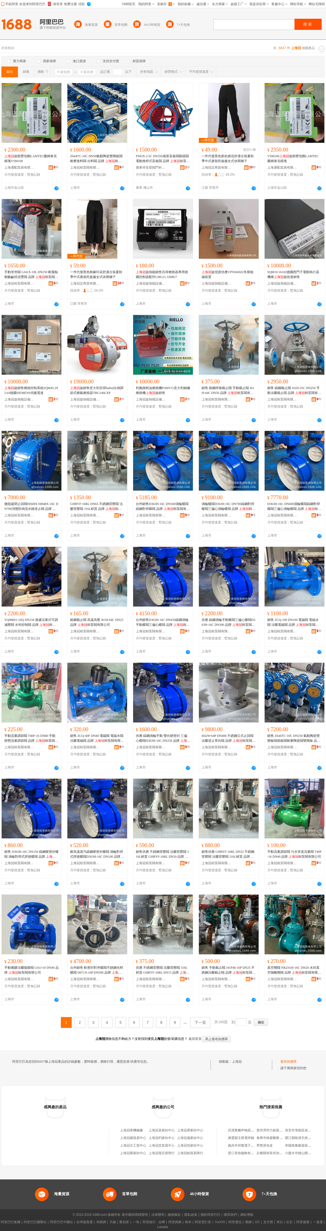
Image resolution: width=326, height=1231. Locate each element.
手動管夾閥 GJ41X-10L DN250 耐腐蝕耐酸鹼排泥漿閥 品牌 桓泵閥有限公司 (31, 274)
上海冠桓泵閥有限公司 (85, 167)
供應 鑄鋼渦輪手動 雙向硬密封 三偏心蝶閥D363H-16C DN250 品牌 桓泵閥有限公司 (163, 738)
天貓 (112, 1222)
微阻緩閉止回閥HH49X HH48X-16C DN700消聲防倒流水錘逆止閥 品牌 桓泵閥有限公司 (31, 506)
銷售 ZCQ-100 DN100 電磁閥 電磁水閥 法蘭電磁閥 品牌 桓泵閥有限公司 (293, 622)
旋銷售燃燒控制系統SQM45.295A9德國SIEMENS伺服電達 (31, 390)
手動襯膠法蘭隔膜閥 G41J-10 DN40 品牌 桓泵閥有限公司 (31, 970)
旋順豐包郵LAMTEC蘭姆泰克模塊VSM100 (30, 158)
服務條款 (174, 1215)
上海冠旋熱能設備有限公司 (151, 283)
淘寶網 (101, 1222)
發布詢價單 (288, 1061)
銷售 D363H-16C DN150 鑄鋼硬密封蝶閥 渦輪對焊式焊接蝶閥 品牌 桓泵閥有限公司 (31, 854)
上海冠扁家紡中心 (190, 1138)
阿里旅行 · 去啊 (154, 1222)
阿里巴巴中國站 (61, 1222)
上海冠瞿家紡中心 (190, 1130)
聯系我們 (230, 1215)
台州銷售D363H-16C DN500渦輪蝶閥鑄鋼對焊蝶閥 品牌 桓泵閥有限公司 (163, 506)
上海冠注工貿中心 (133, 1145)
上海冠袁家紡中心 (162, 1130)
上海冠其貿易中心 (162, 1145)
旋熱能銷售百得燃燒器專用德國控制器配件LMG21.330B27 (162, 274)
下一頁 (200, 1022)
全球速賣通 (84, 1222)
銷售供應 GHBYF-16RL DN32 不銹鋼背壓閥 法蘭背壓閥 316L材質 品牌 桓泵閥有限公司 (228, 854)
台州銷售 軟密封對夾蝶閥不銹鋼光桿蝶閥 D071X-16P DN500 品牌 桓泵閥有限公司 (96, 970)
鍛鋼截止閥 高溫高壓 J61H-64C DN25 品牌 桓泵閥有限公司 (96, 622)
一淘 (136, 1222)
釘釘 (289, 1222)
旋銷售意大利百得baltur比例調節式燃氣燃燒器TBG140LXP (96, 390)
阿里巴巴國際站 (35, 1222)
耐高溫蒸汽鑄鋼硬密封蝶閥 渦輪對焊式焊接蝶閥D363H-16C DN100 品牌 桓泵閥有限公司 (97, 854)
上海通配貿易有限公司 (19, 167)
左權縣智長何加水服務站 (274, 1153)
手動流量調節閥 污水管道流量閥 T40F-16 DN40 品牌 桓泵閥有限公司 (294, 854)
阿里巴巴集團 (10, 1222)
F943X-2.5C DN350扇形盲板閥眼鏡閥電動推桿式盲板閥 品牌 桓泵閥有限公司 (163, 158)
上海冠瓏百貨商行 (162, 1153)
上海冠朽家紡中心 (162, 1138)
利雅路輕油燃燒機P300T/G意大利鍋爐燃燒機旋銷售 (163, 390)
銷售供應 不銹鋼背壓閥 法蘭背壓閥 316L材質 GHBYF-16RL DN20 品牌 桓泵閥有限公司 (162, 854)
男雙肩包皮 (264, 1145)
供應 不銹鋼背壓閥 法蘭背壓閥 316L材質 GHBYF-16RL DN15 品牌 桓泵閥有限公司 (162, 970)
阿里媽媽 (174, 1222)
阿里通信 (235, 1222)
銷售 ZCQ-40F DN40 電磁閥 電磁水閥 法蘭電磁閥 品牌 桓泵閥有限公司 (97, 738)
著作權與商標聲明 (135, 1215)
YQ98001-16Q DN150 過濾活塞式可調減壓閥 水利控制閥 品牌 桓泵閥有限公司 (31, 622)
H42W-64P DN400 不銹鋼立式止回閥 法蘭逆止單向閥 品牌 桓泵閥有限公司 (228, 738)
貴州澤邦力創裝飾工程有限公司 (279, 1130)
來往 (280, 1222)
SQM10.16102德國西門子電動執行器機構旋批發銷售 (293, 274)
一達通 (318, 1222)
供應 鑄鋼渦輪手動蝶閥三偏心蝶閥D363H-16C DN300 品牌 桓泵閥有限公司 (228, 622)
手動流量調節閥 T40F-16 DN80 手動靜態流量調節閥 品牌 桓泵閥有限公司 (31, 738)
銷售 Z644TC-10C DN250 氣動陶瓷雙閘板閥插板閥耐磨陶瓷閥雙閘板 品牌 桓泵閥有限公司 (293, 738)
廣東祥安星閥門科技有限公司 (151, 167)
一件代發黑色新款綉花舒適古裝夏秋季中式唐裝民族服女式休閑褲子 (228, 158)
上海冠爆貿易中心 (133, 1138)
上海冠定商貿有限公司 (216, 167)
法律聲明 (157, 1215)
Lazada (162, 1227)
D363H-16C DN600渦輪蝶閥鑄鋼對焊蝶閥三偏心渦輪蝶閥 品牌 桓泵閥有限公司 (294, 506)
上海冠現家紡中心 (190, 1145)
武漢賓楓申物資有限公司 (246, 1130)
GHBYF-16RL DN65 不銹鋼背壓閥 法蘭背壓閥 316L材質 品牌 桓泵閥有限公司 (96, 506)
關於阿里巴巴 (210, 1215)
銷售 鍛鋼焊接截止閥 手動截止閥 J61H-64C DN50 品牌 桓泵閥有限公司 (228, 390)
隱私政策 (190, 1215)
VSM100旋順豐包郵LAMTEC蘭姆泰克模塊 (293, 158)
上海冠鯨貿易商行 (190, 1153)
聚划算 (124, 1222)
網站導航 (246, 1215)
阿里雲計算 (203, 1222)
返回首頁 (195, 1039)
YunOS (220, 1222)
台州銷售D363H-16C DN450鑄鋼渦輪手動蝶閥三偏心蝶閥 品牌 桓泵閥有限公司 (163, 622)
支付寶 (268, 1222)
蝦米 (188, 1222)
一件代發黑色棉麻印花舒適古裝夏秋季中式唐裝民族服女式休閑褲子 (96, 274)
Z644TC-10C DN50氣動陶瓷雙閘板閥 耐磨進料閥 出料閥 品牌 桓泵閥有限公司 (96, 158)
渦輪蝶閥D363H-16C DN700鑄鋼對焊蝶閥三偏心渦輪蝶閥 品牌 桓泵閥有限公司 (228, 506)
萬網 (248, 1222)
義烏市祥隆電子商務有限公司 (249, 1145)
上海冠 (237, 1061)
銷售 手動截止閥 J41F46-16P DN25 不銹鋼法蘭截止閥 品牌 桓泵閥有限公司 (228, 970)
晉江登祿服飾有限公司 (244, 1153)
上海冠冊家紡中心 (133, 1153)
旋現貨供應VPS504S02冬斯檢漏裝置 (227, 274)
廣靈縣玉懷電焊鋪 (241, 1138)
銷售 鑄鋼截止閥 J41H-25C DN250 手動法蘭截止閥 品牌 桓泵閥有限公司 (294, 390)
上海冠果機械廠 (131, 1130)
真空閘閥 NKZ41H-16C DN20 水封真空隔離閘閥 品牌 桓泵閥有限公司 (294, 970)
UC (257, 1222)
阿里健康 (302, 1222)
